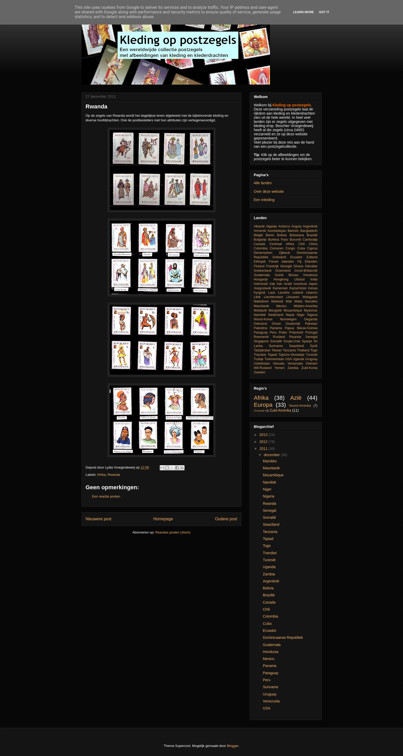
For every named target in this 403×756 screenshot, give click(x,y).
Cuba (301, 248)
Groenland (283, 270)
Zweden (260, 372)
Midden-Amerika (306, 306)
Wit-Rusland (263, 368)
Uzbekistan (262, 363)
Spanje (307, 341)
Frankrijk (272, 266)
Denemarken (263, 253)
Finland (259, 266)
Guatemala (262, 275)
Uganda (298, 359)
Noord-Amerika (300, 405)
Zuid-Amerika (280, 410)
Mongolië (275, 310)
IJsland (299, 279)
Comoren (276, 248)
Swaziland (296, 346)
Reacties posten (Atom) (172, 532)
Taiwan (277, 350)
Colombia (261, 248)
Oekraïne (260, 323)
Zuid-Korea (309, 368)
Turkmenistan (274, 359)
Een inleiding (264, 200)
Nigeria (312, 315)
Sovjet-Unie (291, 341)
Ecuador (296, 257)
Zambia (293, 368)
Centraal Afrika (281, 244)
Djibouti (284, 253)
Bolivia (282, 235)
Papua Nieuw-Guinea (301, 328)
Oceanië (259, 410)
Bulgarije (260, 239)
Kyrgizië (260, 292)
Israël (288, 284)
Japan (313, 284)
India (313, 279)
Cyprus (312, 248)
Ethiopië (260, 261)
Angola (296, 226)
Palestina (260, 328)
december (272, 455)
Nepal (290, 315)
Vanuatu (279, 363)
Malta (298, 301)
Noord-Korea (263, 319)
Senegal (311, 337)
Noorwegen (288, 319)
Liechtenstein (273, 297)
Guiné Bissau (286, 275)
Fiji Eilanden (307, 261)
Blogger (232, 746)
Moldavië (260, 310)
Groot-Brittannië (306, 270)
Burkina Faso (278, 239)
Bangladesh (309, 231)
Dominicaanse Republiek (283, 637)
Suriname (276, 346)
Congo (290, 248)
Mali (289, 301)
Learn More (303, 12)
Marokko (311, 301)
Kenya (313, 288)
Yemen (280, 368)
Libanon (312, 292)
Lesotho (284, 292)
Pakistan (311, 323)
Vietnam (312, 363)
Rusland (279, 337)
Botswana (297, 235)
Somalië (276, 341)
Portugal (311, 332)
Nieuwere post (99, 519)
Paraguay (261, 332)
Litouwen (292, 297)
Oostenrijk (292, 323)
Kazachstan (297, 288)
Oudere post (226, 519)
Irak (272, 284)
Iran (279, 284)
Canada (259, 244)
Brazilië (312, 235)
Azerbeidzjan (276, 231)
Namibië (260, 315)
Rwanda (114, 475)
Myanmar (310, 310)
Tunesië (311, 355)
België (258, 235)
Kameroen (280, 288)
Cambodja (310, 239)
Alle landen (263, 183)
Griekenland (263, 270)
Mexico (281, 306)
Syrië (314, 346)
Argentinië (310, 226)
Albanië (259, 226)
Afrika (101, 475)
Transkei (260, 355)
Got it (324, 12)
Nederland (275, 315)
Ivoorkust (300, 284)
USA (288, 359)
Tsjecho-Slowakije (291, 355)
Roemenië (261, 337)
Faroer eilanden (281, 261)
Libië (257, 297)
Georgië (286, 266)
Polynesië (296, 332)
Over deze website (269, 191)
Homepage (163, 519)
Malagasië (310, 297)
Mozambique (292, 310)
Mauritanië (261, 306)
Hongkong (281, 279)
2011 (263, 449)
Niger (301, 315)
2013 (263, 435)
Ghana (298, 266)
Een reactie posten (106, 496)
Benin (270, 235)
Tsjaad (272, 355)
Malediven (261, 301)
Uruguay (311, 359)
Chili (301, 244)
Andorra (284, 226)
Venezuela (295, 363)
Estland (312, 257)
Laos (271, 292)
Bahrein (293, 231)
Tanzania (289, 350)
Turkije (258, 359)
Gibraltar (311, 266)
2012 (263, 442)
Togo (313, 350)
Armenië (260, 231)
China (313, 244)
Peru (273, 332)
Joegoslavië (262, 288)
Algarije (271, 226)
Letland (297, 292)
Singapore (261, 341)
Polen (283, 332)
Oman (276, 323)
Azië (296, 398)
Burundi (295, 239)
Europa (263, 405)
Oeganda (311, 319)
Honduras (310, 275)
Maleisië (277, 301)
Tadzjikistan (262, 350)
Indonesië (261, 284)
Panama (276, 328)
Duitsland (279, 257)
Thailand (303, 350)
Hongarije (261, 279)
